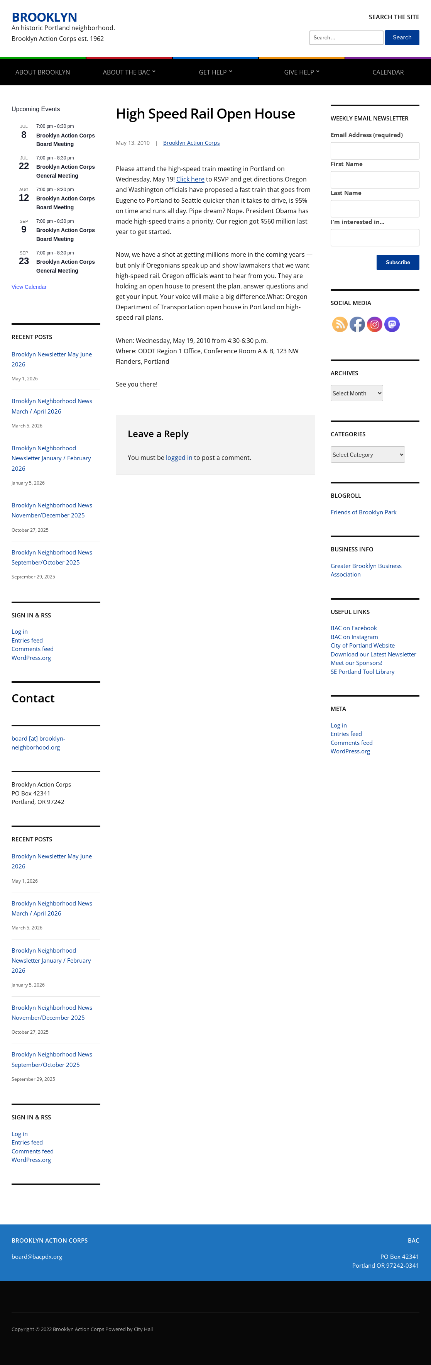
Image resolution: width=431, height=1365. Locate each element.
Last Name (346, 193)
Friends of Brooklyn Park (364, 512)
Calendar (388, 72)
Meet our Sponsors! (356, 662)
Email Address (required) (367, 135)
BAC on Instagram (354, 637)
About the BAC (126, 72)
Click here (190, 179)
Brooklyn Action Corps (191, 142)
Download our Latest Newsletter (373, 654)
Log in (20, 631)
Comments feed (33, 649)
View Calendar (29, 287)
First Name (347, 164)
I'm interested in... (357, 222)
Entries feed (27, 640)
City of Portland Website (363, 645)
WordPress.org (31, 657)
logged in (179, 457)
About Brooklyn (42, 72)
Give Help (299, 72)
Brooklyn (44, 16)
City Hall (143, 1329)
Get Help (212, 72)
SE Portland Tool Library (363, 671)
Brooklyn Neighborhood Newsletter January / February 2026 (51, 458)
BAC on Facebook (354, 628)
